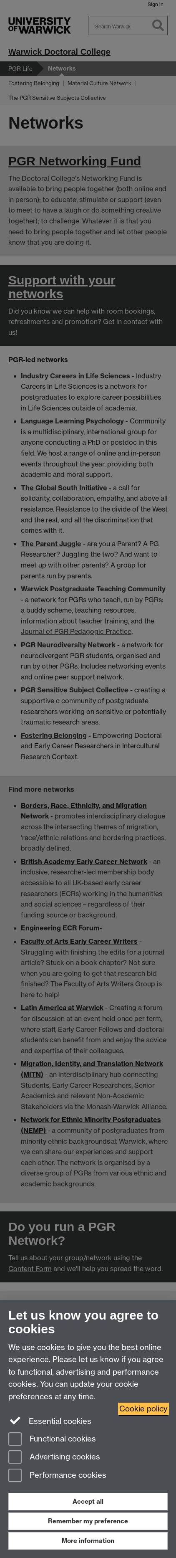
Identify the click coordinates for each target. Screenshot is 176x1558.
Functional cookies (52, 1439)
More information (88, 1541)
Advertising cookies (54, 1457)
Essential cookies (49, 1420)
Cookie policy (143, 1409)
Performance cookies (57, 1476)
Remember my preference (88, 1521)
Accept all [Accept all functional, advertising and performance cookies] (88, 1501)
